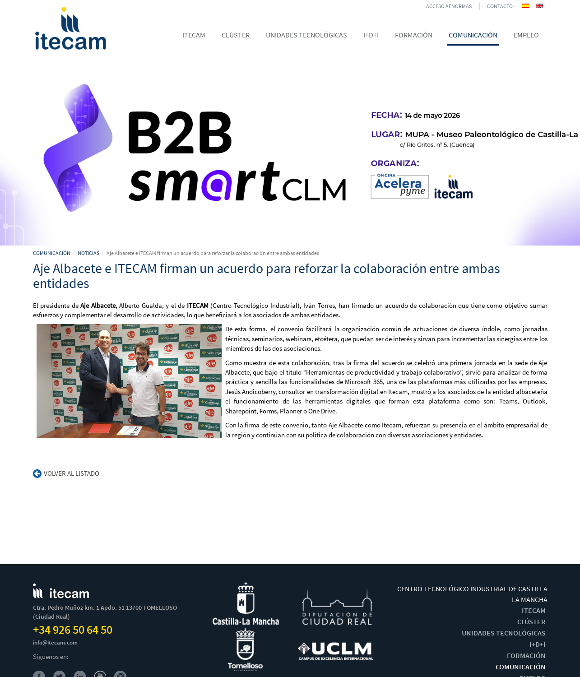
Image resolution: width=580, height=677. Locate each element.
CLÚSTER (531, 621)
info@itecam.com (55, 642)
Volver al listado (66, 473)
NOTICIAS (88, 253)
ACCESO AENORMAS (449, 6)
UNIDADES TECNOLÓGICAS (504, 632)
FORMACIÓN (526, 655)
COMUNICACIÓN (51, 253)
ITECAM (534, 610)
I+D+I (537, 644)
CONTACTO (500, 6)
